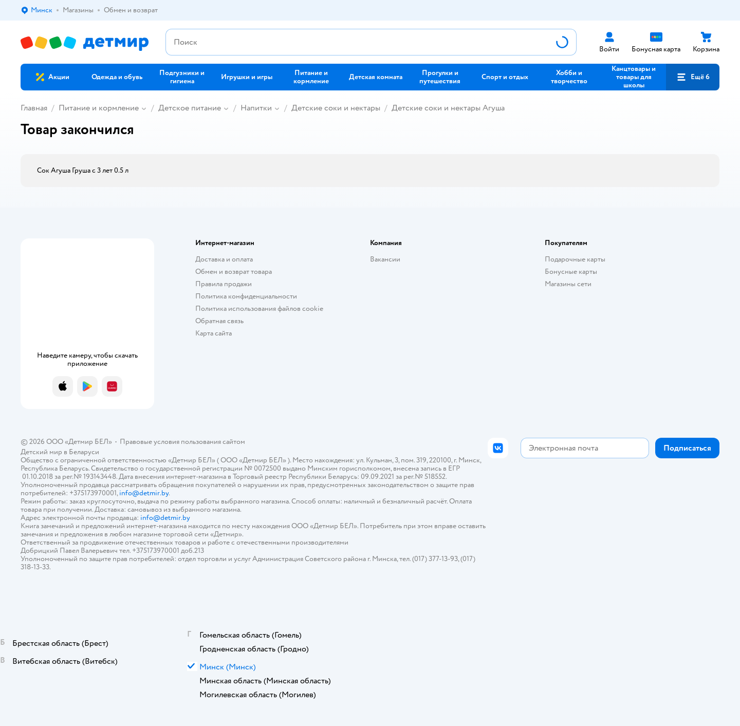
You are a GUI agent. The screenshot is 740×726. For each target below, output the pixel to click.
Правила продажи (223, 284)
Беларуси (84, 452)
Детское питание (189, 108)
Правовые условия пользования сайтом (182, 441)
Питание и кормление (99, 108)
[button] (692, 77)
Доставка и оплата (224, 259)
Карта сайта (213, 333)
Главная (34, 108)
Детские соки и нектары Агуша (448, 108)
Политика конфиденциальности (246, 296)
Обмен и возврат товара (233, 271)
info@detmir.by (144, 493)
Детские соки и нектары (335, 108)
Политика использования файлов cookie (259, 308)
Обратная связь (219, 321)
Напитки (256, 108)
